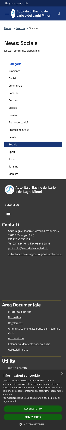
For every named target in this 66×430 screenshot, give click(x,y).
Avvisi (12, 78)
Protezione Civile (19, 130)
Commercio (15, 85)
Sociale (13, 144)
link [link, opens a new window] (14, 401)
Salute (12, 137)
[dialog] (33, 400)
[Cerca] (58, 13)
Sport (12, 152)
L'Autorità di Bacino (19, 312)
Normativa (14, 317)
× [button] (62, 373)
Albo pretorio (16, 338)
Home (7, 28)
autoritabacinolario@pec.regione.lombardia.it (34, 254)
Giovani (13, 115)
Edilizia (13, 108)
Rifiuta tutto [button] (33, 416)
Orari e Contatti (17, 368)
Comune (13, 93)
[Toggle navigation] (7, 13)
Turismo (13, 166)
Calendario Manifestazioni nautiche (29, 344)
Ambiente (14, 71)
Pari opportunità (18, 122)
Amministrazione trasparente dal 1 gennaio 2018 (34, 330)
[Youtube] (8, 214)
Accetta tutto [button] (33, 408)
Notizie (20, 28)
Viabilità (13, 174)
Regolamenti (15, 323)
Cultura (13, 100)
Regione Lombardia (16, 3)
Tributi (12, 159)
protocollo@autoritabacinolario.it (28, 248)
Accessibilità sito (18, 349)
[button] (33, 424)
